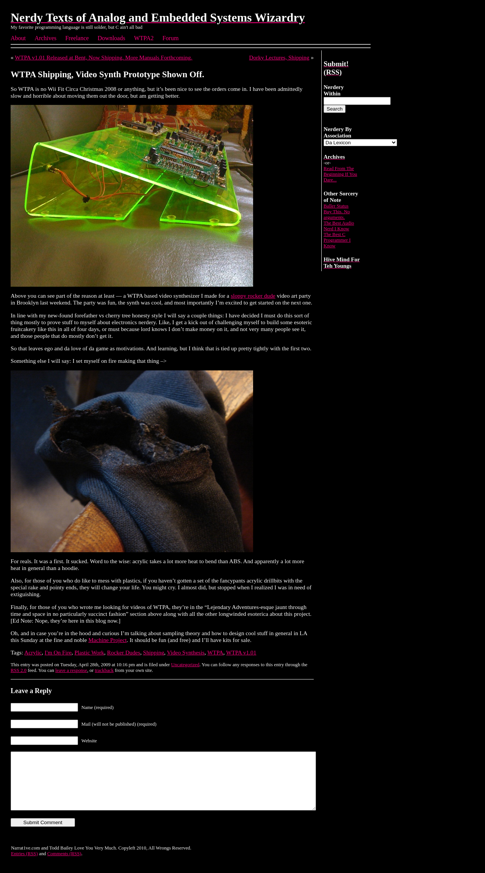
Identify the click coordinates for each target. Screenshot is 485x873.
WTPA (215, 652)
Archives (45, 38)
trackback (104, 670)
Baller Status (336, 206)
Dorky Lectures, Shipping (279, 57)
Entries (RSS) (24, 865)
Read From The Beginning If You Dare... (340, 174)
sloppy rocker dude (253, 295)
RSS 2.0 (19, 670)
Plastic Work (89, 652)
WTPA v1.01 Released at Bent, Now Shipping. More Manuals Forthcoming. (103, 57)
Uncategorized (185, 664)
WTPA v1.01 (241, 652)
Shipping (153, 652)
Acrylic (33, 652)
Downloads (111, 38)
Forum (171, 38)
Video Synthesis (186, 652)
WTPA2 (144, 38)
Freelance (77, 38)
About (18, 38)
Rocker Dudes (123, 652)
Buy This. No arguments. (337, 214)
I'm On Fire (58, 652)
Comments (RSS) (64, 865)
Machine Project (107, 640)
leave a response (71, 670)
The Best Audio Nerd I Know (339, 225)
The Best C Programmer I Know (337, 240)
